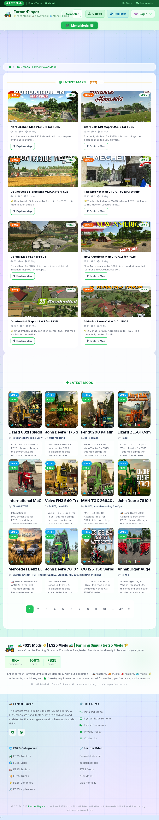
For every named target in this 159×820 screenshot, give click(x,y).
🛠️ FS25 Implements (22, 789)
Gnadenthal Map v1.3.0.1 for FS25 (34, 321)
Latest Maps (79, 82)
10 (104, 609)
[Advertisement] (79, 46)
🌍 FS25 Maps (18, 762)
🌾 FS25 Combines (21, 782)
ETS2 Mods (87, 769)
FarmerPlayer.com (38, 806)
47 (121, 609)
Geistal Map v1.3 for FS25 (28, 256)
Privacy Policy (90, 731)
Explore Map (22, 146)
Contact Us (89, 738)
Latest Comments (93, 725)
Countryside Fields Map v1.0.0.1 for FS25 (40, 191)
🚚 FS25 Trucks (19, 776)
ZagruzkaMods (89, 762)
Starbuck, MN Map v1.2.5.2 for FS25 (109, 126)
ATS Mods (86, 776)
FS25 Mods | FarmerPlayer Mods (36, 66)
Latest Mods (79, 383)
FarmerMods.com (90, 756)
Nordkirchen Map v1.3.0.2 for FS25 (35, 126)
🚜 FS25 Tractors (20, 756)
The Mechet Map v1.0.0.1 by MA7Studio (112, 191)
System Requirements (96, 718)
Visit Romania (88, 782)
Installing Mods (91, 711)
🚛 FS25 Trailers (19, 769)
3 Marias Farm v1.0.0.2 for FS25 (106, 321)
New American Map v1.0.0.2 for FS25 (110, 256)
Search (71, 14)
